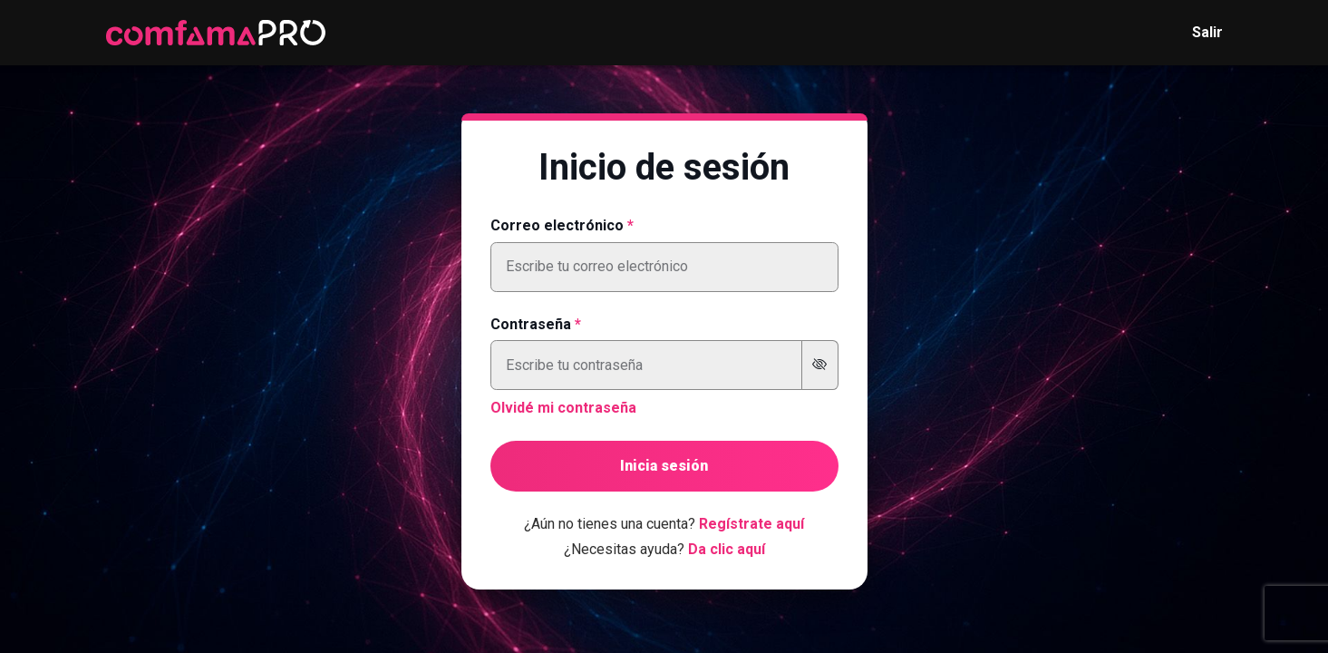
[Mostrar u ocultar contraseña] (819, 365)
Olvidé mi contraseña (563, 407)
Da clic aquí (726, 549)
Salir (1207, 32)
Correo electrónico (557, 225)
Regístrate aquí (751, 523)
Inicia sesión (664, 465)
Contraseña (530, 324)
